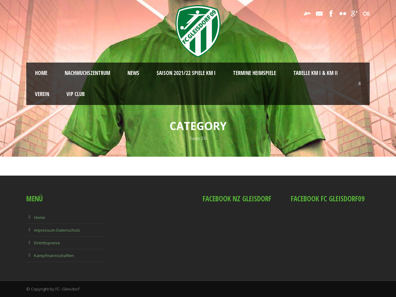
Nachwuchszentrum (87, 72)
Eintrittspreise (47, 243)
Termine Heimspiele (254, 72)
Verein (42, 94)
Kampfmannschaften (54, 255)
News (133, 72)
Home (41, 72)
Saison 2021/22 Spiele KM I (186, 72)
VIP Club (76, 94)
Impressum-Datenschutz (57, 230)
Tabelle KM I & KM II (315, 72)
